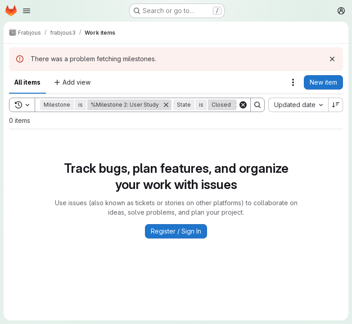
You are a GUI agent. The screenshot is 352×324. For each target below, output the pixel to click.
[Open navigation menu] (26, 11)
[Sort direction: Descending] (336, 105)
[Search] (257, 105)
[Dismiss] (332, 59)
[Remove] (166, 104)
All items (27, 82)
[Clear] (243, 104)
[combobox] (298, 105)
